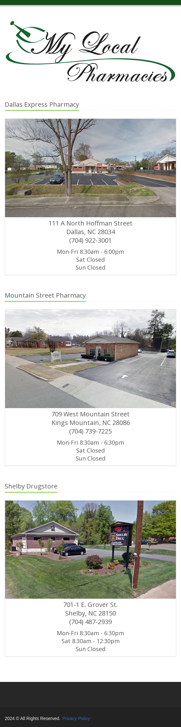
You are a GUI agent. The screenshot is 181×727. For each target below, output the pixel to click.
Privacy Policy (76, 718)
